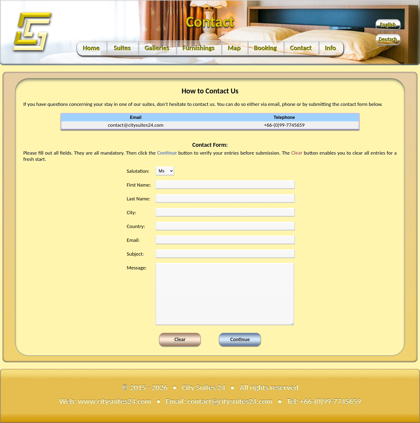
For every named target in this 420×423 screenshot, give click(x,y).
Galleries (157, 48)
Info (330, 48)
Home (91, 48)
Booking (265, 48)
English (388, 24)
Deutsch (388, 39)
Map (234, 48)
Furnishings (199, 48)
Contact (301, 48)
